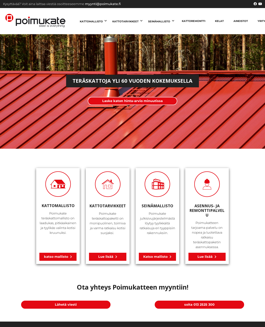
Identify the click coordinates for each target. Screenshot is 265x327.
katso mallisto (56, 257)
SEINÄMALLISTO (159, 21)
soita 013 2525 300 (199, 304)
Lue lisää (105, 257)
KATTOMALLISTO (91, 21)
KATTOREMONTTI (193, 21)
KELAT (219, 21)
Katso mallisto (155, 257)
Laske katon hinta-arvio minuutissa (132, 101)
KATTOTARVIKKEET (125, 21)
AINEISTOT (240, 21)
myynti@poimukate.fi (103, 4)
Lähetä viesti (66, 304)
